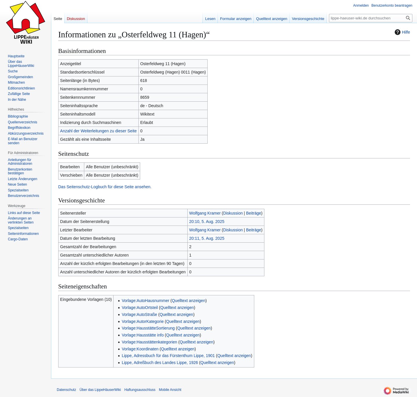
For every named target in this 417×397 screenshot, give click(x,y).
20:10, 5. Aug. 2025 (206, 221)
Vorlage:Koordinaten (140, 349)
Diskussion (233, 213)
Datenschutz (66, 390)
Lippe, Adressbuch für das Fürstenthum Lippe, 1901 (168, 355)
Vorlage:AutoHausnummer (145, 300)
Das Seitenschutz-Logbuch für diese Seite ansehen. (104, 186)
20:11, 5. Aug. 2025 (206, 238)
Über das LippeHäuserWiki (100, 390)
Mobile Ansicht (170, 390)
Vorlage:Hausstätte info (143, 335)
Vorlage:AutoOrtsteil (140, 307)
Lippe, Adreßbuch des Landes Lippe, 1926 (160, 362)
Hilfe (401, 32)
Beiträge (253, 213)
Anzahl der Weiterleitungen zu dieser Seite (98, 131)
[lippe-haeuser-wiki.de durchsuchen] (370, 18)
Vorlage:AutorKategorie (143, 321)
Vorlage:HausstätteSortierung (148, 328)
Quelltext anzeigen (188, 300)
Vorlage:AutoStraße (139, 314)
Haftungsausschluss (139, 390)
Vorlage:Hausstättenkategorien (149, 342)
